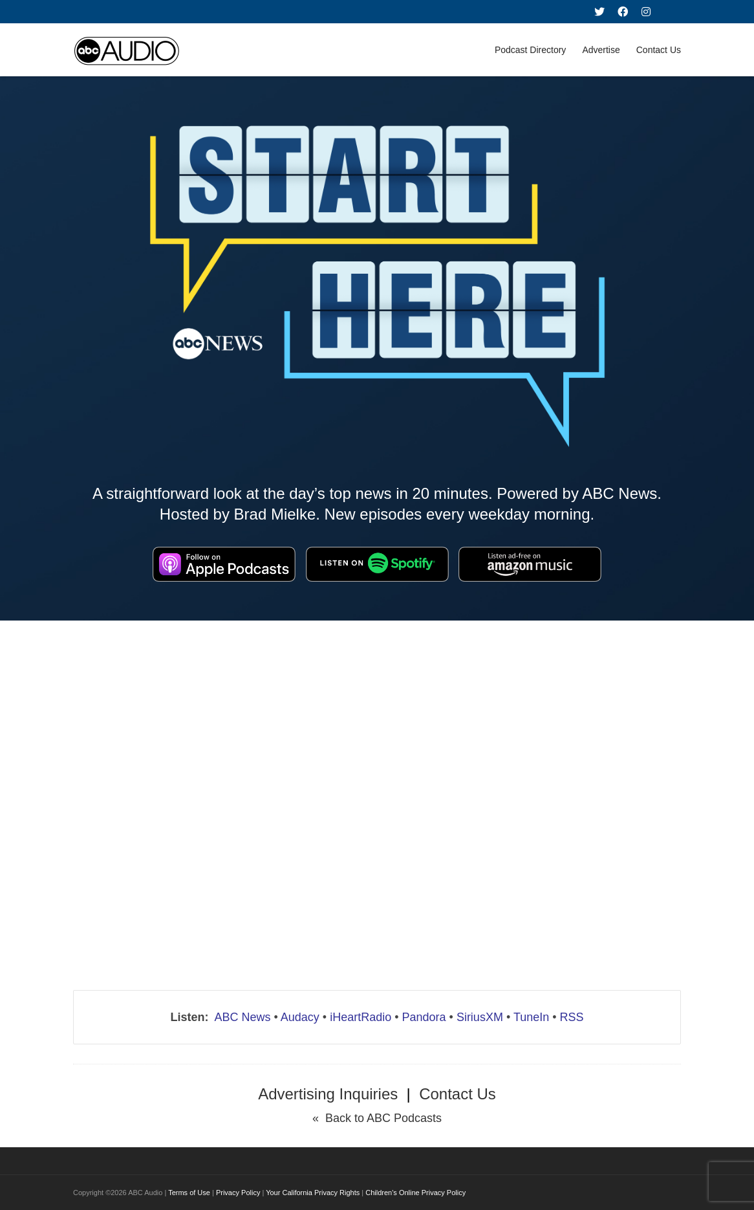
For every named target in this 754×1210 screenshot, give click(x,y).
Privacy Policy (238, 1192)
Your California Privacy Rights (313, 1192)
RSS (572, 1017)
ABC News (242, 1017)
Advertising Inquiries (328, 1094)
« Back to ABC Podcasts (377, 1118)
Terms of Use (189, 1192)
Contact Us (658, 50)
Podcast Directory (530, 50)
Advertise (600, 50)
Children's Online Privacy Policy (415, 1192)
